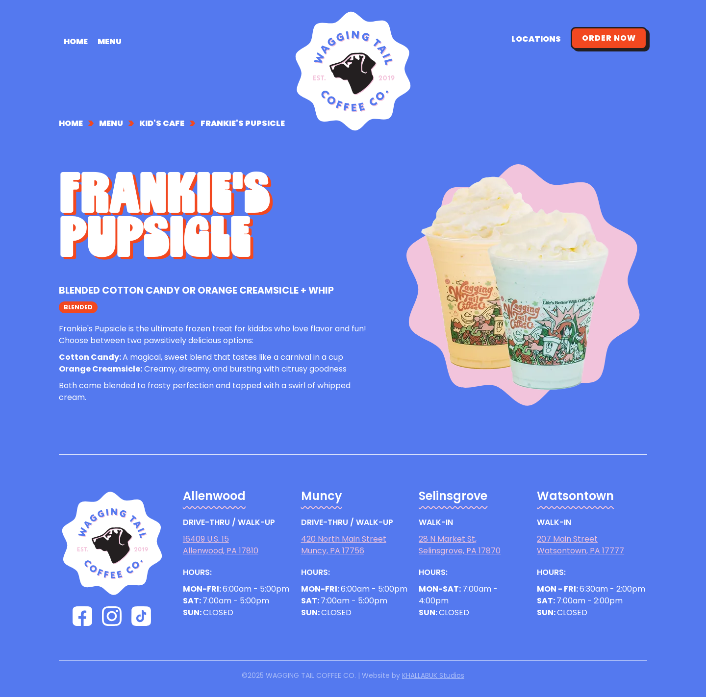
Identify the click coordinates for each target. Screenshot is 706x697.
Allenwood (214, 496)
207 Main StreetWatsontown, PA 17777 (580, 544)
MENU (110, 41)
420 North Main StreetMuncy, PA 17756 (343, 544)
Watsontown (575, 496)
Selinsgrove (453, 496)
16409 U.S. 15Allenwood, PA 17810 (220, 544)
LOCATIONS (536, 39)
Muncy (321, 496)
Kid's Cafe (161, 123)
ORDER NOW (609, 38)
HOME (76, 41)
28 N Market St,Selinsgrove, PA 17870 (460, 544)
